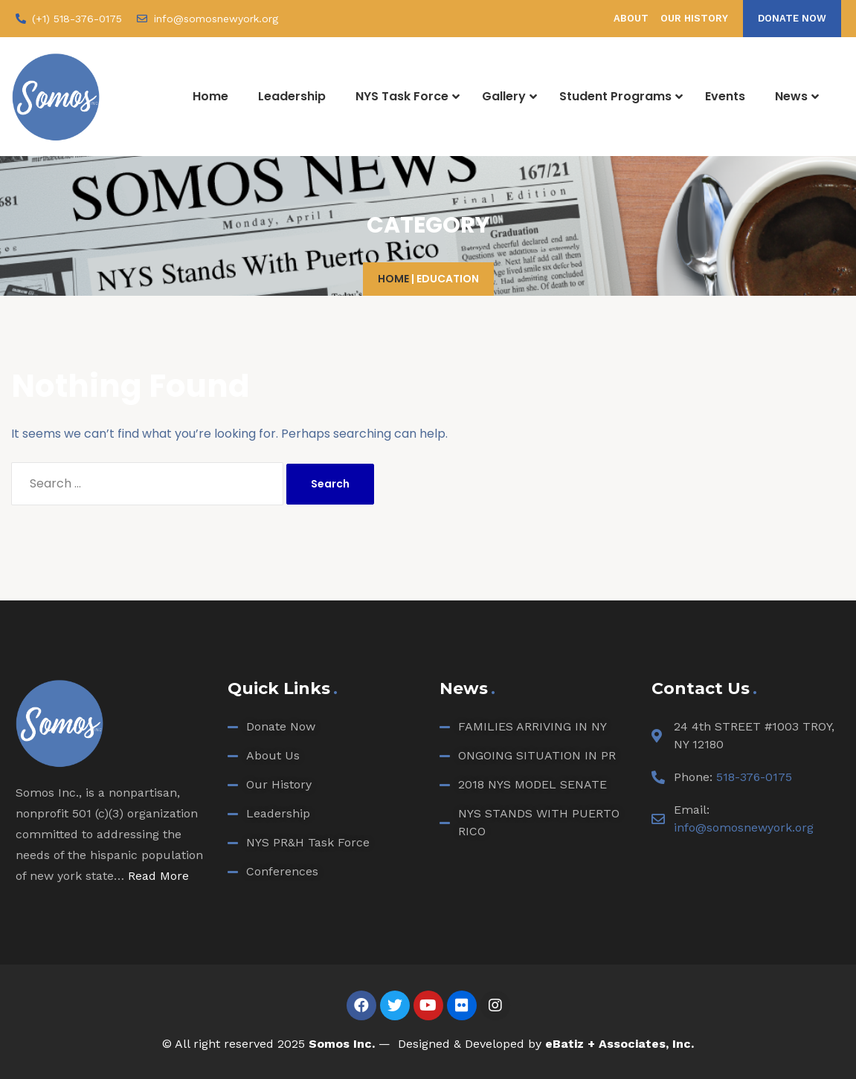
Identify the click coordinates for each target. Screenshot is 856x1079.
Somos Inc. (342, 1044)
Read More (158, 876)
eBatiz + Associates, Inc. (619, 1044)
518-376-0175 (754, 777)
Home (393, 278)
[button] (792, 18)
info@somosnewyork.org (744, 827)
